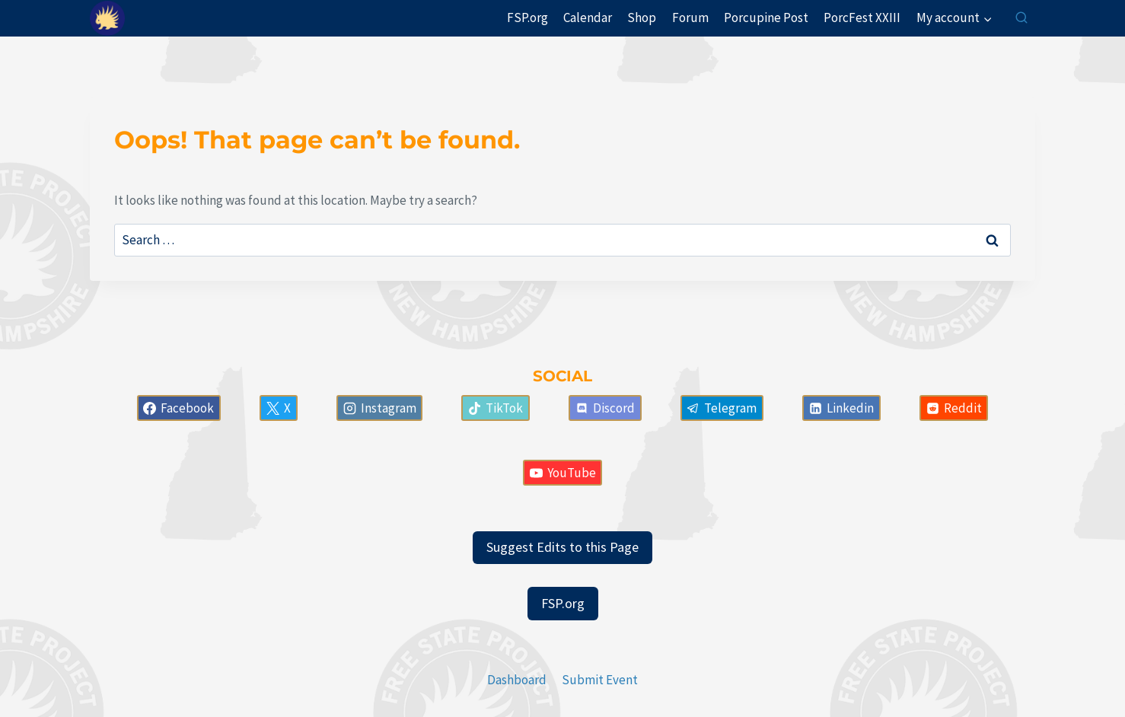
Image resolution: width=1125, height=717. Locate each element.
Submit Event (600, 679)
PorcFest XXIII (862, 17)
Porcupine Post (766, 17)
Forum (690, 17)
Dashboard (517, 679)
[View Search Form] (1021, 18)
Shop (641, 17)
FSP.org (527, 17)
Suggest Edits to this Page (562, 547)
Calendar (587, 17)
